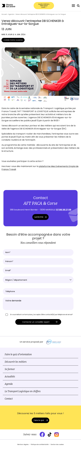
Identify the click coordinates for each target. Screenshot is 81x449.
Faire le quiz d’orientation (18, 354)
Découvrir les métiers (16, 361)
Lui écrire (40, 216)
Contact (9, 398)
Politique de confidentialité (40, 444)
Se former (10, 369)
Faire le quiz (39, 420)
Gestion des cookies (57, 444)
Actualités (10, 376)
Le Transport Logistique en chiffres (23, 391)
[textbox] (38, 280)
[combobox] (38, 279)
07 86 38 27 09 (63, 209)
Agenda (9, 383)
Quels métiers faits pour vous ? (43, 5)
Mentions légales (23, 444)
